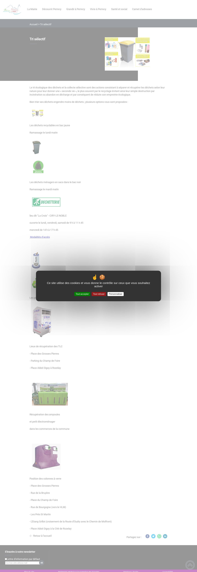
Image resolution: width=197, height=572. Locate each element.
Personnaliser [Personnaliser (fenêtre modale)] (115, 294)
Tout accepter (82, 294)
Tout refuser (99, 294)
